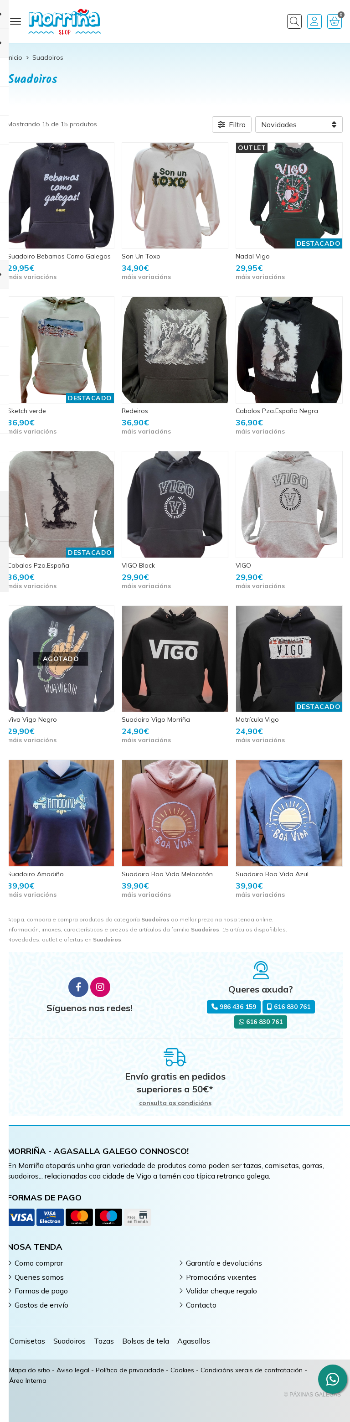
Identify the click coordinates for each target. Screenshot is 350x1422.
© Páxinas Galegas (312, 1394)
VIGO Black (138, 565)
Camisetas (27, 1340)
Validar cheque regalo (221, 1290)
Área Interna (27, 1380)
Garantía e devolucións (224, 1262)
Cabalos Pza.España (38, 565)
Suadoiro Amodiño (35, 874)
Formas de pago (41, 1290)
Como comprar (39, 1262)
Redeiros (135, 411)
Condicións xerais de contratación (252, 1370)
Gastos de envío (41, 1304)
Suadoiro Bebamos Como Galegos (59, 256)
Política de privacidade (130, 1370)
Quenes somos (39, 1277)
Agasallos (193, 1340)
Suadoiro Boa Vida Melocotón (167, 874)
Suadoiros (69, 1340)
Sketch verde (26, 411)
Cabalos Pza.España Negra (277, 411)
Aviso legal (73, 1370)
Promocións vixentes (221, 1277)
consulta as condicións (175, 1103)
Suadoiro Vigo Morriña (156, 719)
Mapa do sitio (29, 1370)
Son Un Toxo (141, 256)
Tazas (104, 1340)
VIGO (243, 565)
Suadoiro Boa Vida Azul (272, 874)
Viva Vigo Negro (32, 719)
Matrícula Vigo (257, 719)
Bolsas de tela (145, 1340)
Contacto (201, 1304)
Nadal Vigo (253, 256)
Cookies (182, 1370)
